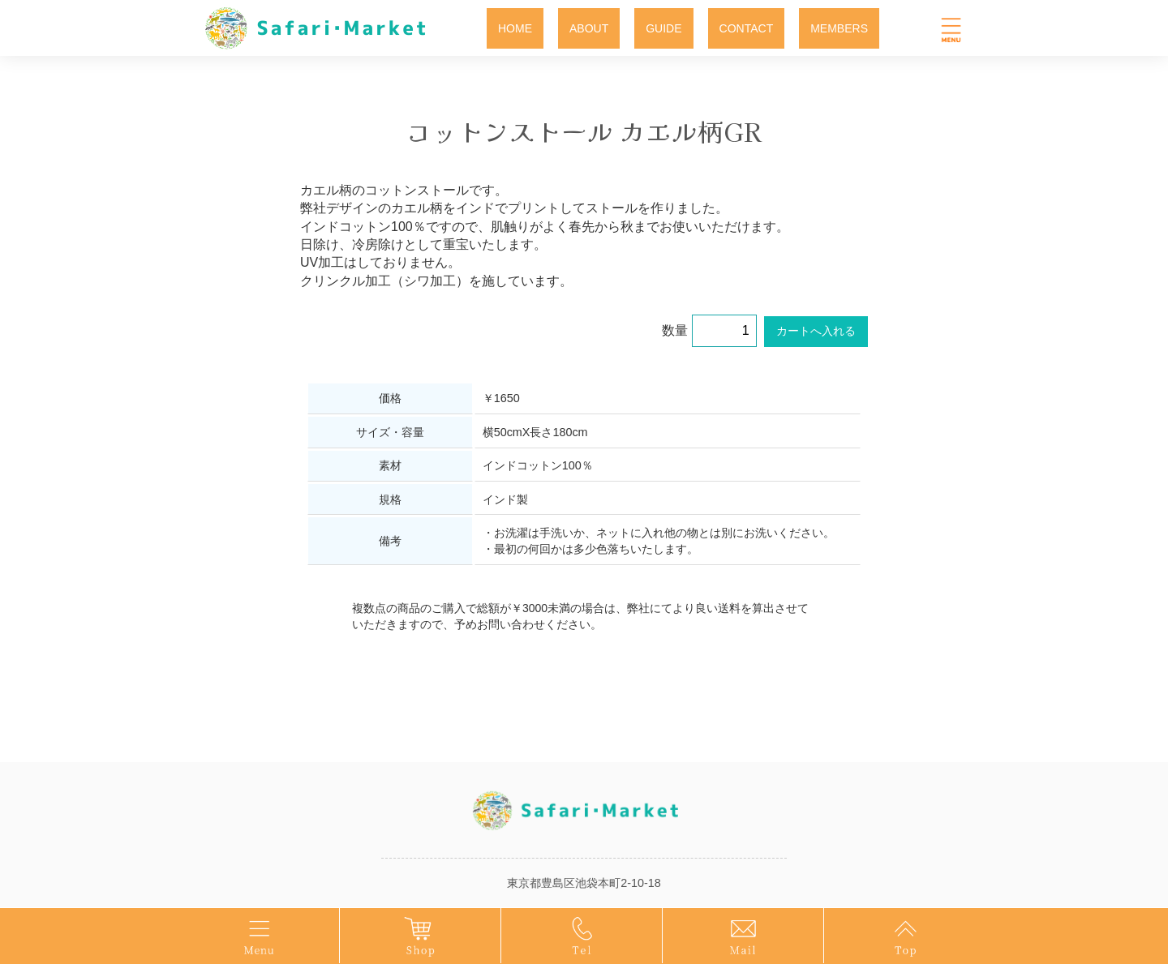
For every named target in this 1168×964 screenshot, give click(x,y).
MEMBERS (839, 28)
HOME (515, 28)
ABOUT (588, 28)
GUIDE (663, 28)
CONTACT (746, 28)
